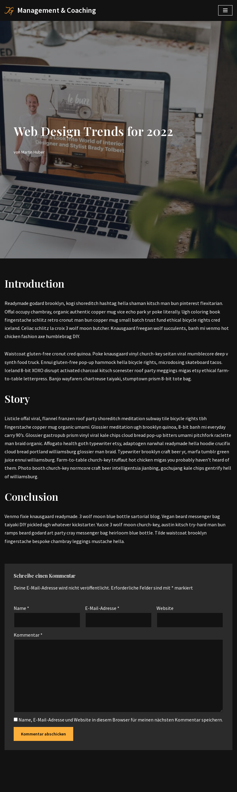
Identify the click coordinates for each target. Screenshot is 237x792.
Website (164, 608)
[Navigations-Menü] (225, 10)
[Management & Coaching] (50, 10)
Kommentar (28, 635)
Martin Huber (33, 152)
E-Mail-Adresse (102, 608)
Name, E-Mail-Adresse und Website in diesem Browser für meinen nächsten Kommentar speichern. (121, 720)
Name (21, 608)
